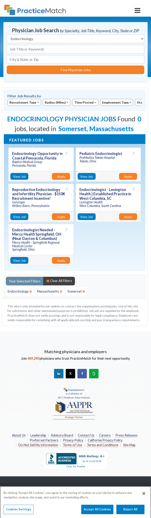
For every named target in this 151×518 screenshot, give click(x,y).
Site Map (129, 445)
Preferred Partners (44, 440)
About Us (19, 435)
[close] (20, 291)
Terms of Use (72, 445)
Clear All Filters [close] (59, 281)
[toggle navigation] (137, 10)
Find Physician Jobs (76, 70)
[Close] (144, 495)
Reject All (130, 511)
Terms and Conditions (102, 445)
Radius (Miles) (55, 102)
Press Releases (126, 435)
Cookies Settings (18, 511)
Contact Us (86, 435)
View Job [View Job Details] (19, 176)
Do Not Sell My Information (38, 445)
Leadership (38, 435)
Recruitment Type (22, 102)
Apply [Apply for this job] (61, 176)
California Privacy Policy (105, 440)
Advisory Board (62, 435)
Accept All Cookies (97, 511)
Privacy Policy (73, 440)
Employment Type (115, 102)
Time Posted (84, 102)
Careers (105, 435)
